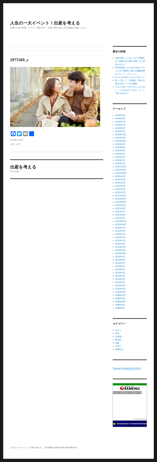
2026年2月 (120, 128)
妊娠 (117, 343)
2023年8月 (120, 208)
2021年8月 (120, 260)
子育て (118, 346)
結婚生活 (119, 349)
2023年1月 (120, 218)
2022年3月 (120, 237)
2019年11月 (120, 298)
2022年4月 (120, 234)
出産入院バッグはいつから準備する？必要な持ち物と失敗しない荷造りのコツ (130, 61)
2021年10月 (120, 253)
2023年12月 (120, 195)
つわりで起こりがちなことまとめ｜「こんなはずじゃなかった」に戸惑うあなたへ (130, 90)
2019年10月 (120, 301)
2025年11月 (120, 137)
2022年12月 (120, 221)
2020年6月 (120, 285)
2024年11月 (120, 170)
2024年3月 (120, 189)
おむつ (118, 330)
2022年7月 (120, 227)
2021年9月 (120, 256)
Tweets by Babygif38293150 (127, 368)
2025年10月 (120, 141)
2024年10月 (120, 173)
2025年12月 (120, 134)
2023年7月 (120, 211)
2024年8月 (120, 179)
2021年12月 (120, 247)
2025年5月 (120, 154)
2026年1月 (120, 131)
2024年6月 (120, 186)
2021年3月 (120, 276)
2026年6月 (120, 115)
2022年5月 (120, 231)
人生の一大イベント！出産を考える (45, 23)
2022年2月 (120, 240)
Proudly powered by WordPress (61, 447)
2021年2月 (120, 279)
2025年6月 (120, 150)
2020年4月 (120, 292)
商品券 (118, 339)
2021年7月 (120, 263)
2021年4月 (120, 272)
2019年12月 (120, 295)
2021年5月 (120, 269)
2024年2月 (120, 192)
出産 (117, 333)
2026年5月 (120, 118)
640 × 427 (15, 144)
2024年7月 (120, 182)
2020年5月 (120, 288)
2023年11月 (120, 198)
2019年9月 (120, 305)
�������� (140, 419)
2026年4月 (120, 121)
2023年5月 (120, 215)
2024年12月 (120, 166)
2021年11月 (120, 250)
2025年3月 (120, 160)
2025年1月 (120, 163)
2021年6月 (120, 266)
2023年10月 (120, 202)
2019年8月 (120, 308)
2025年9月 (120, 144)
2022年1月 (120, 243)
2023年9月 (120, 205)
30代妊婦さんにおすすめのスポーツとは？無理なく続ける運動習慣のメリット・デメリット (130, 70)
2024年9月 (120, 176)
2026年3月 (120, 125)
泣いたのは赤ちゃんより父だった (130, 77)
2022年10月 (120, 224)
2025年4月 (120, 157)
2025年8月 (120, 147)
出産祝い (119, 336)
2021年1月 (120, 282)
